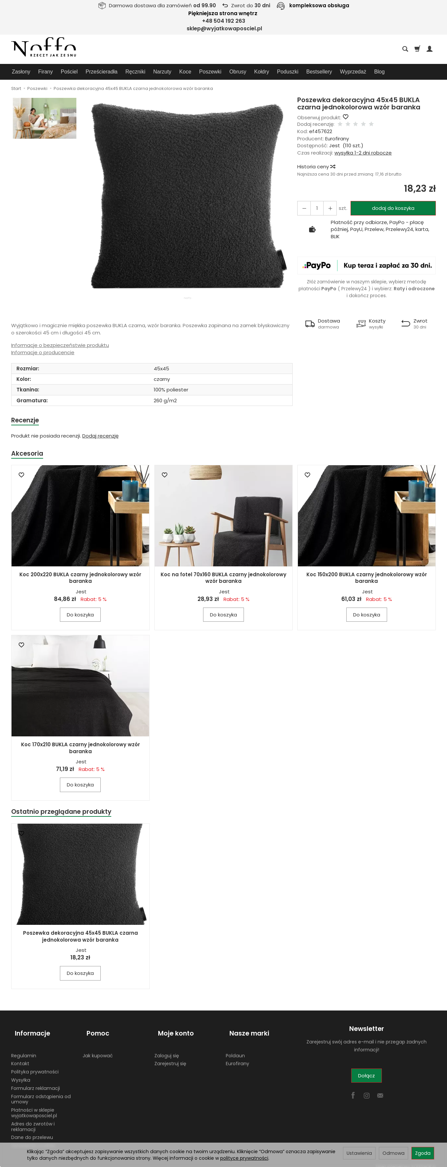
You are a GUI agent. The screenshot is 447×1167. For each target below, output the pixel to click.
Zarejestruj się (170, 1057)
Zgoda (423, 1153)
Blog (379, 71)
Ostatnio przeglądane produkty (65, 814)
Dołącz (366, 1078)
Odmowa (393, 1153)
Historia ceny (316, 166)
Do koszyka (80, 616)
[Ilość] (314, 208)
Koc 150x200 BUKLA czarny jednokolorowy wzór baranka (366, 579)
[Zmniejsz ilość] (326, 208)
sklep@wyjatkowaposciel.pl (224, 28)
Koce (185, 71)
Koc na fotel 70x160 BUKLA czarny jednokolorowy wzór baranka (223, 579)
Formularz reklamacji (35, 1082)
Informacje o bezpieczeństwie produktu (60, 345)
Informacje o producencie (42, 352)
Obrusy (238, 71)
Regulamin (23, 1049)
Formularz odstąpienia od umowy (41, 1093)
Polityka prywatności (35, 1065)
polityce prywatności (244, 1158)
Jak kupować (98, 1049)
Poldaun (235, 1049)
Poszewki (210, 71)
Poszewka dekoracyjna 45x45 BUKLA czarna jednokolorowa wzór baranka (80, 939)
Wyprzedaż (353, 71)
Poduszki (288, 71)
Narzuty (162, 71)
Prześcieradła (102, 71)
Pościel (69, 71)
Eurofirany (337, 138)
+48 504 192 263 (223, 21)
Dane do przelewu (32, 1131)
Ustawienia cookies (33, 1139)
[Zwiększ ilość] (302, 208)
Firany (45, 71)
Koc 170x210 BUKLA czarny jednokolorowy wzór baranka (80, 749)
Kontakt (20, 1057)
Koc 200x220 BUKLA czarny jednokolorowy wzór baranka (80, 579)
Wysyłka (20, 1073)
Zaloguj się (166, 1049)
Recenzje (26, 420)
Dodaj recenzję (100, 436)
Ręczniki (135, 71)
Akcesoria (28, 455)
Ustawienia (359, 1153)
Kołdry (261, 71)
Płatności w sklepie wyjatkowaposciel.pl (34, 1106)
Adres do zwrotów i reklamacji (33, 1120)
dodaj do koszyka (391, 208)
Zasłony (21, 71)
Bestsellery (319, 71)
